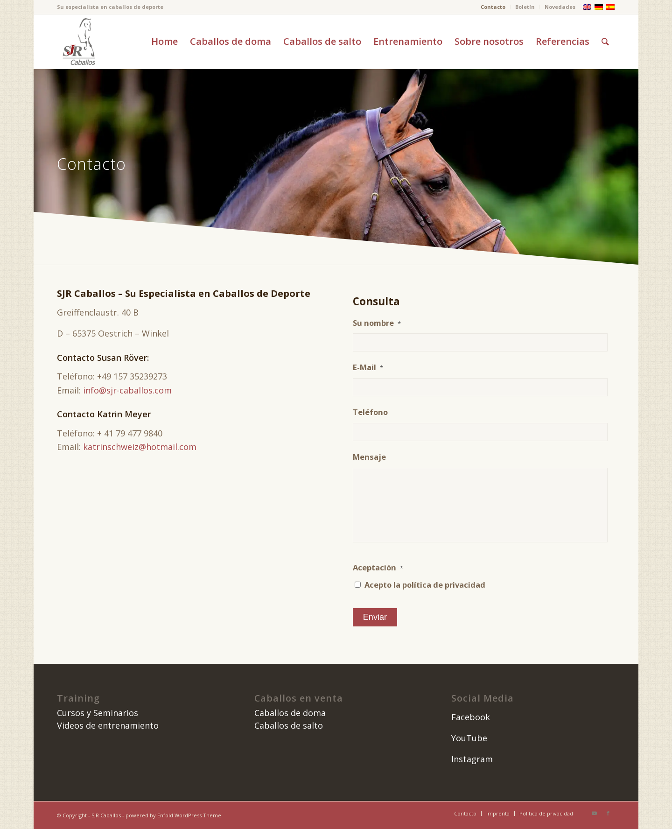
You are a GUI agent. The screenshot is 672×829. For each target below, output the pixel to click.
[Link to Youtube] (594, 813)
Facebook (470, 717)
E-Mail (368, 367)
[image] (78, 41)
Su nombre (377, 323)
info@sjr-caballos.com (127, 390)
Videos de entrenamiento (108, 725)
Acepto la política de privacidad (424, 584)
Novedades (560, 6)
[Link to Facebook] (608, 813)
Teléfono (370, 412)
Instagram (472, 759)
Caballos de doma (290, 712)
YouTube (469, 738)
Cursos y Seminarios (97, 712)
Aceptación (378, 567)
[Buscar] (605, 41)
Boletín (525, 6)
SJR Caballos (106, 815)
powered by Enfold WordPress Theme (173, 815)
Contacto (493, 6)
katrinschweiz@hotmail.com (139, 446)
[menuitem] (493, 7)
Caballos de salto (288, 725)
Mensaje (369, 457)
